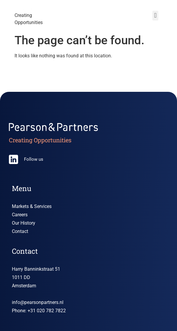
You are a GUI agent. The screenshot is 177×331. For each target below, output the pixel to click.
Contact (20, 231)
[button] (155, 16)
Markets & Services (32, 206)
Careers (20, 214)
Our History (23, 223)
